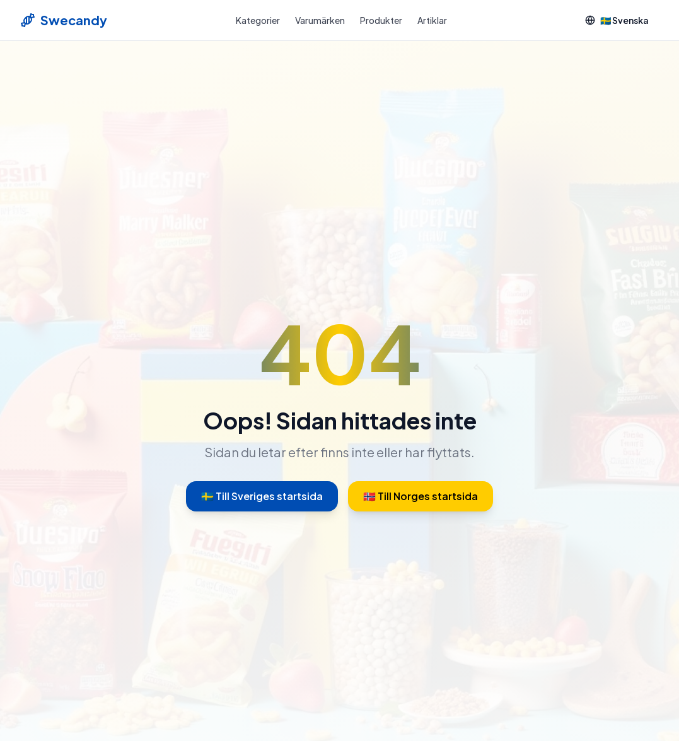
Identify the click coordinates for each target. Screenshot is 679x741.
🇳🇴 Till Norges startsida (420, 496)
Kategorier (258, 20)
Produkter (381, 20)
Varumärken (320, 20)
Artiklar (432, 20)
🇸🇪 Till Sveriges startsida (262, 496)
